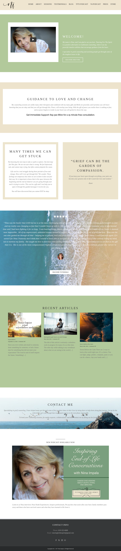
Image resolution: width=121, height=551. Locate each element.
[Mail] (65, 540)
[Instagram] (62, 540)
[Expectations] (24, 325)
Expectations (11, 339)
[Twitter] (59, 540)
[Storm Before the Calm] (96, 327)
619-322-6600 (63, 530)
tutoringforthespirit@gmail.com (63, 533)
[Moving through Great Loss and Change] (60, 324)
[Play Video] (33, 39)
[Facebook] (56, 540)
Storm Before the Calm (86, 344)
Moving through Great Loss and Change (55, 337)
